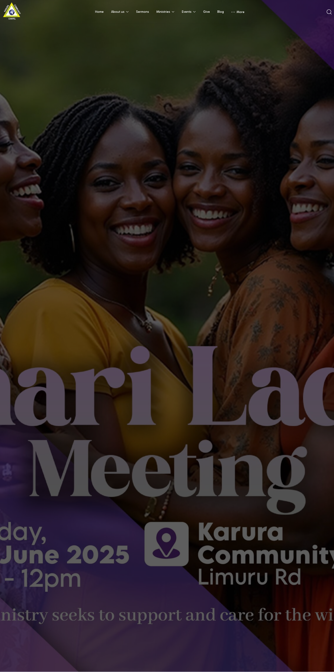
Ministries (165, 12)
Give (206, 12)
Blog (220, 12)
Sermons (142, 12)
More (237, 12)
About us (120, 12)
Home (99, 12)
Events (189, 12)
